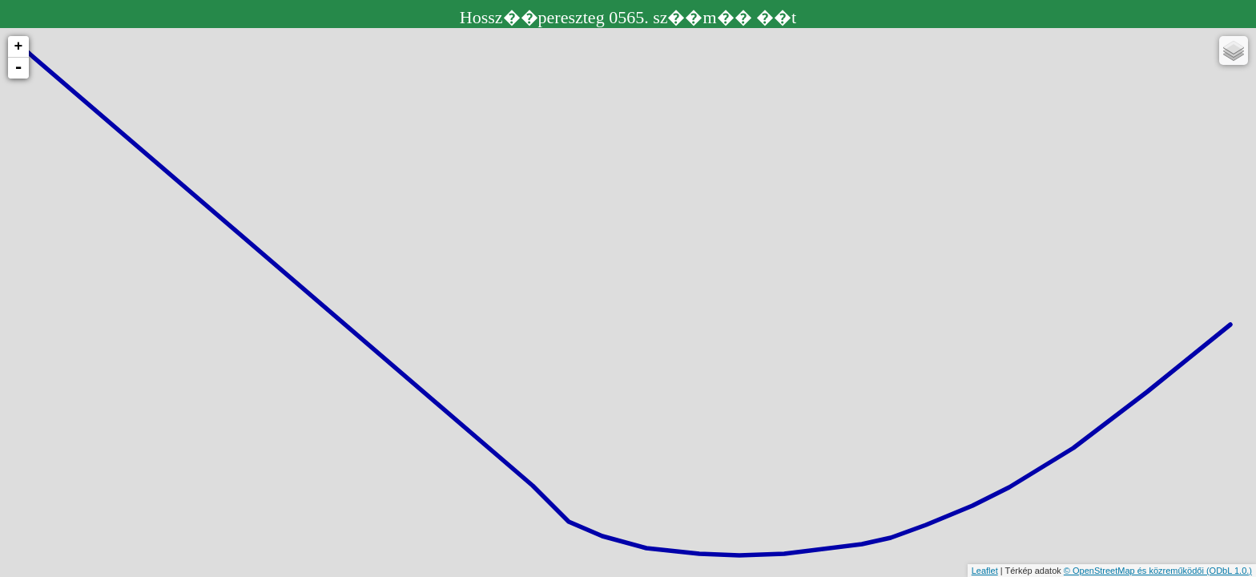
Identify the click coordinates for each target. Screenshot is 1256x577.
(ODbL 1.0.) (1229, 570)
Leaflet (985, 570)
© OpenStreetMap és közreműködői (1135, 570)
